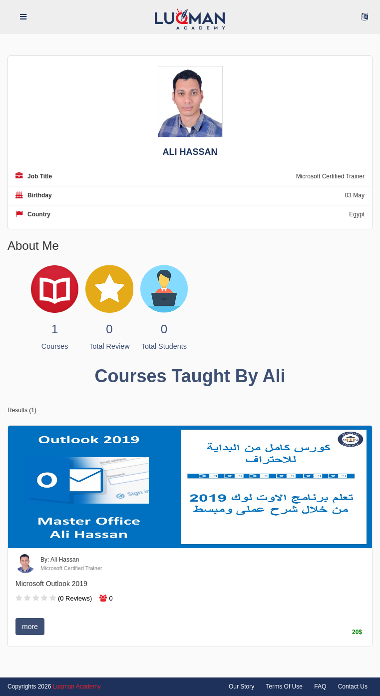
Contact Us (353, 686)
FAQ (320, 686)
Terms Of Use (284, 686)
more (30, 627)
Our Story (241, 686)
